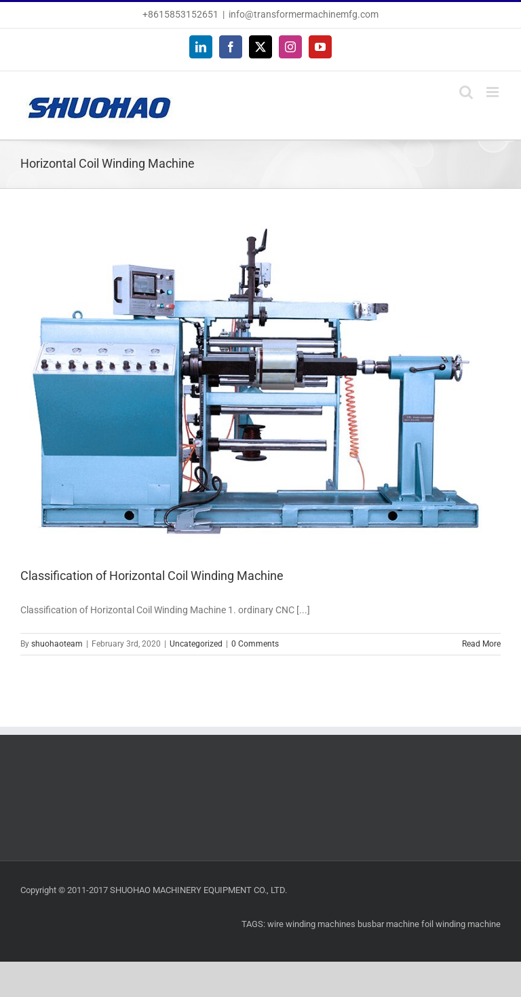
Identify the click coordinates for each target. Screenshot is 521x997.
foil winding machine (461, 924)
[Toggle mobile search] (466, 92)
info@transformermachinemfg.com (304, 14)
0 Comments (255, 644)
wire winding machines (311, 924)
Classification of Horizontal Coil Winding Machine (152, 575)
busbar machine (388, 924)
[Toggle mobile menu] (493, 92)
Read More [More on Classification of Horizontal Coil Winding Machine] (481, 644)
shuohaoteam (57, 644)
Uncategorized (196, 644)
